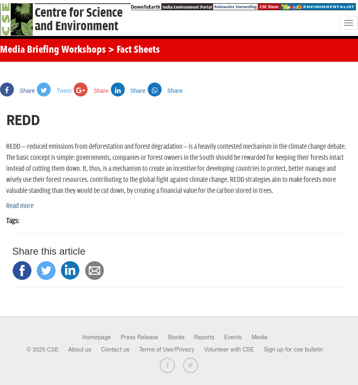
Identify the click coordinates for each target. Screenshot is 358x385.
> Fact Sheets (134, 50)
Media (260, 337)
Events (233, 337)
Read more (20, 206)
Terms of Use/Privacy (166, 349)
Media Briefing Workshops (53, 50)
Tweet (54, 90)
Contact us (115, 349)
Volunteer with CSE (229, 349)
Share (17, 90)
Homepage (96, 337)
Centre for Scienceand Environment (79, 20)
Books (176, 337)
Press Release (139, 337)
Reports (204, 337)
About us (79, 349)
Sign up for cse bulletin (293, 349)
